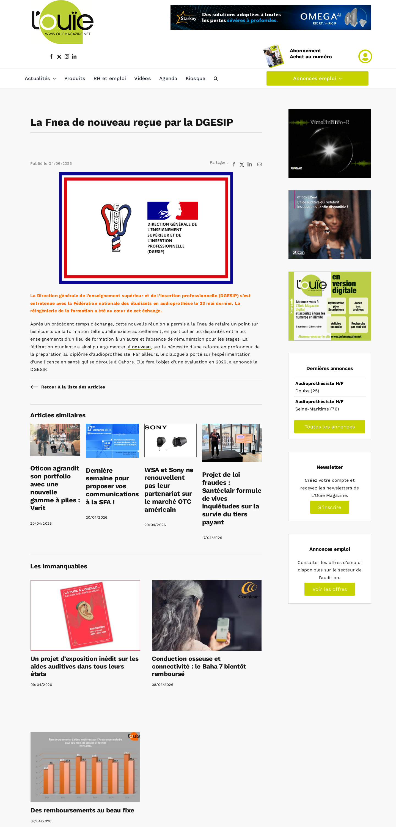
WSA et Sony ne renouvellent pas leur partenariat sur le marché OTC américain (169, 489)
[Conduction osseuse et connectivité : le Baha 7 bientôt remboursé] (207, 615)
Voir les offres (329, 589)
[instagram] (67, 56)
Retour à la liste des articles (73, 387)
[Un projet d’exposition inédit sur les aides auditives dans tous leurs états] (85, 615)
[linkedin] (74, 56)
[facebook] (51, 56)
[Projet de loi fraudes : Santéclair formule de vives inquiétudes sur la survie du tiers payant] (232, 427)
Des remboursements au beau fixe (82, 810)
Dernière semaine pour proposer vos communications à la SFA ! (112, 486)
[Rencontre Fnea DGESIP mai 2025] (146, 228)
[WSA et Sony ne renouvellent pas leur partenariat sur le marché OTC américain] (170, 427)
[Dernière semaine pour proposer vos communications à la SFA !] (112, 427)
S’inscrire (329, 507)
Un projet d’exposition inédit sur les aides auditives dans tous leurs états (84, 666)
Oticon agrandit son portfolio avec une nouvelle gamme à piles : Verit (55, 488)
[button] (216, 78)
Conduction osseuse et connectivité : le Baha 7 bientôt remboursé (199, 666)
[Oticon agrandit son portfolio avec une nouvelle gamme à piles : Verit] (55, 427)
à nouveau (139, 346)
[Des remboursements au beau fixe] (85, 767)
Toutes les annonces (330, 426)
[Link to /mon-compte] (365, 56)
